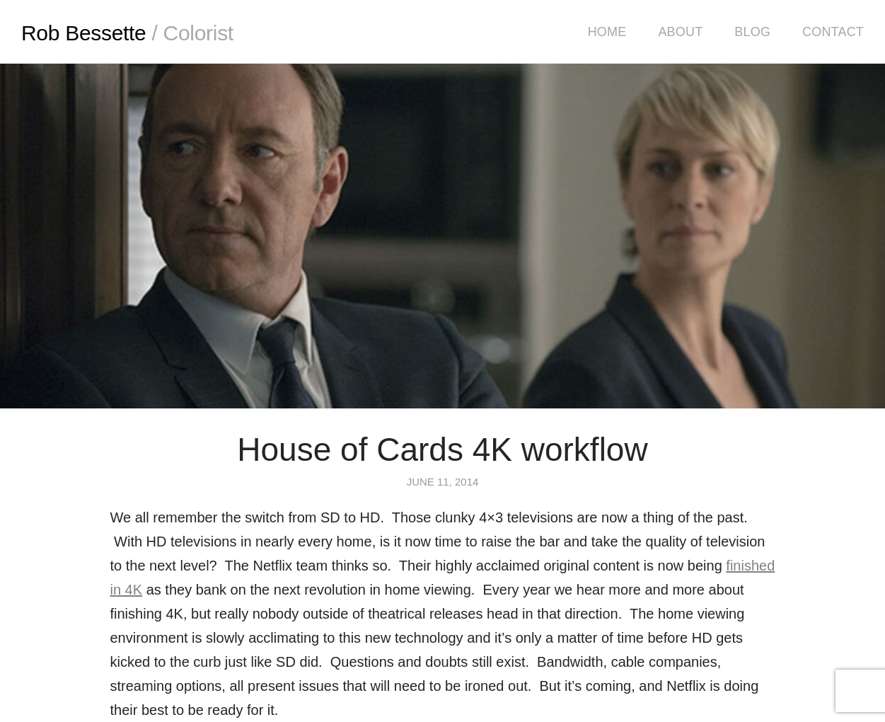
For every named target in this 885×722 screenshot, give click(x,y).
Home (607, 32)
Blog (752, 32)
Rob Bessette (127, 33)
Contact (833, 32)
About (680, 32)
